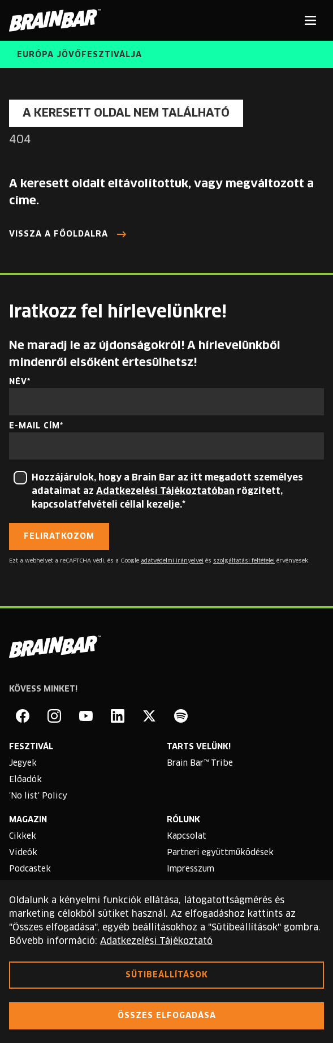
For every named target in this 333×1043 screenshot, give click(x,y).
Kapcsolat (186, 836)
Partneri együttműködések (220, 853)
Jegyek (23, 763)
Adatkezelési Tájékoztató (156, 941)
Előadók (25, 780)
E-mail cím (34, 426)
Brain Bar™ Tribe (200, 763)
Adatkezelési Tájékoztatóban (165, 491)
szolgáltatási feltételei (244, 561)
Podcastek (30, 869)
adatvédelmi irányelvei (172, 561)
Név (18, 382)
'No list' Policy (38, 796)
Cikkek (22, 836)
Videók (23, 853)
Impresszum (190, 869)
